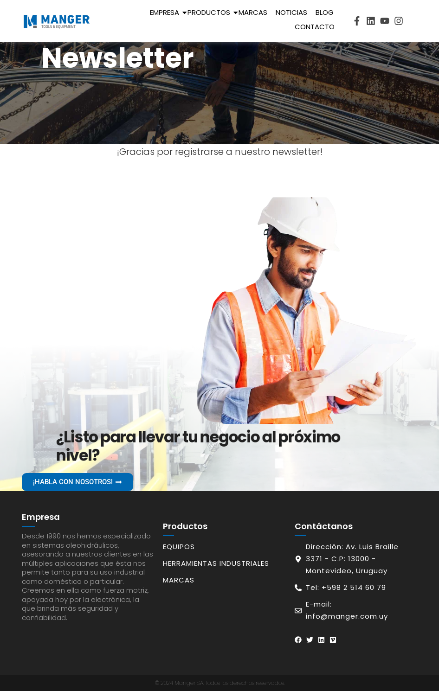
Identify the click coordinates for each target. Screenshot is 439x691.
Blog (325, 12)
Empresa (166, 12)
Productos (210, 12)
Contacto (315, 27)
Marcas (253, 12)
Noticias (291, 12)
